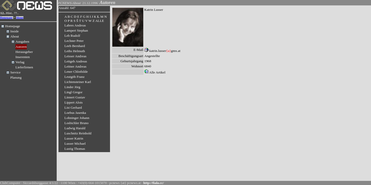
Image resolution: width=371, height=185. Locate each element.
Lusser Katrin (73, 138)
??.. (16, 13)
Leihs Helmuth (74, 51)
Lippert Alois (73, 102)
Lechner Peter (73, 41)
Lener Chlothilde (76, 71)
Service (15, 72)
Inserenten (22, 57)
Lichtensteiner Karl (77, 82)
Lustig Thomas (74, 149)
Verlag (19, 62)
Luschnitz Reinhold (77, 133)
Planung (16, 77)
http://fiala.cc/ (153, 183)
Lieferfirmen (24, 67)
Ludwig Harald (74, 128)
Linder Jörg (72, 87)
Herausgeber (24, 52)
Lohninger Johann (76, 118)
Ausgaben (22, 41)
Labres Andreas (75, 25)
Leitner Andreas (75, 66)
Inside (14, 31)
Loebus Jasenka (75, 113)
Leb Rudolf (72, 36)
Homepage (6, 17)
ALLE (99, 21)
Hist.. (9, 13)
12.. (2, 13)
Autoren (21, 47)
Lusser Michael (75, 143)
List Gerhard (73, 107)
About (19, 17)
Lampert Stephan (76, 30)
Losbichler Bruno (76, 123)
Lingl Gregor (73, 92)
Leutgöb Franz (74, 77)
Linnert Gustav (74, 97)
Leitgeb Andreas (75, 61)
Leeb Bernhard (74, 46)
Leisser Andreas (75, 56)
